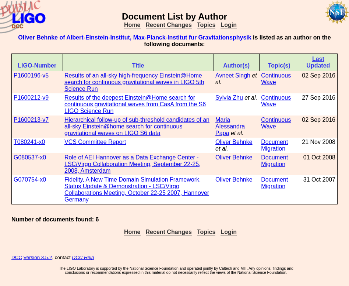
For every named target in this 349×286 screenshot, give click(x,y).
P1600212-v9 (31, 97)
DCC (16, 257)
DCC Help (83, 257)
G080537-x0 (30, 157)
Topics (206, 25)
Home (132, 25)
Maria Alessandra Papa (230, 126)
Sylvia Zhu (229, 97)
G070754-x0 (30, 179)
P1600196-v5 (31, 75)
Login (229, 25)
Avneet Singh (232, 75)
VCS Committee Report (95, 142)
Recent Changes (169, 25)
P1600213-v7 (31, 120)
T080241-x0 (29, 142)
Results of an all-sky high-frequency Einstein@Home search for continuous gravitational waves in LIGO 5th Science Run (134, 82)
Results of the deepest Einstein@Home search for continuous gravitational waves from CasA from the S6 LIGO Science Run (135, 104)
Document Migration (274, 145)
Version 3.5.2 (38, 257)
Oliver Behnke (38, 37)
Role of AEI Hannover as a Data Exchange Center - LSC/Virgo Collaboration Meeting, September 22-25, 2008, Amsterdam (132, 164)
